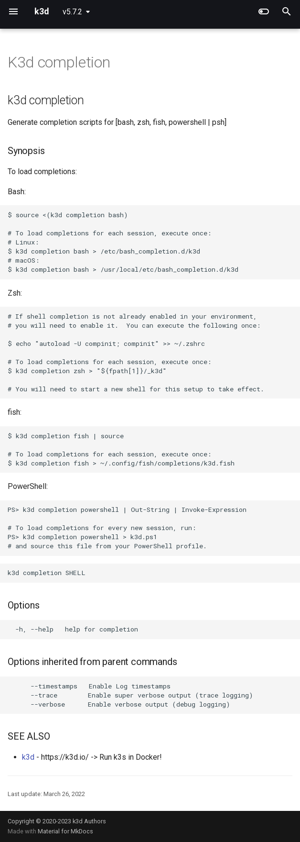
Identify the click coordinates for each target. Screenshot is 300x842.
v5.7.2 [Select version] (72, 11)
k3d (28, 757)
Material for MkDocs (65, 831)
